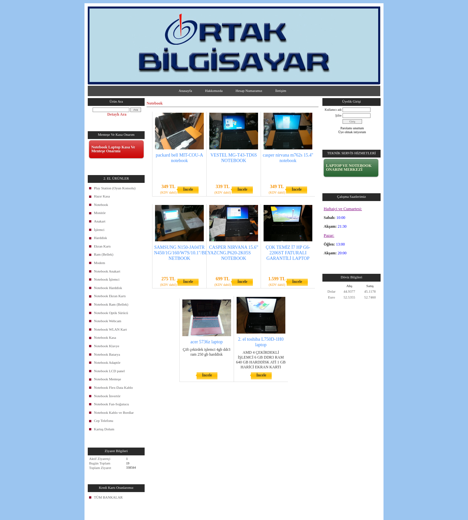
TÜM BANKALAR (108, 497)
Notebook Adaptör (107, 362)
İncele (188, 189)
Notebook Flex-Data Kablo (113, 387)
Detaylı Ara (116, 114)
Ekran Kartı (102, 246)
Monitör (100, 213)
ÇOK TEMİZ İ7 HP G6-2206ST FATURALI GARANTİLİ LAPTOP (288, 253)
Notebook (101, 205)
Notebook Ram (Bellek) (111, 304)
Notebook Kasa (105, 337)
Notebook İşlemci (107, 279)
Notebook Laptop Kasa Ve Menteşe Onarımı (113, 149)
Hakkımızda (214, 91)
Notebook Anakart (107, 271)
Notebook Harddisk (108, 288)
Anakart (99, 221)
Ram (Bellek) (103, 254)
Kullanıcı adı (333, 109)
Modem (99, 263)
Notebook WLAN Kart (110, 329)
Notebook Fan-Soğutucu (111, 404)
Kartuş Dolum (104, 429)
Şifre (338, 115)
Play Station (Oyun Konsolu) (115, 188)
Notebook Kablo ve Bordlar (114, 412)
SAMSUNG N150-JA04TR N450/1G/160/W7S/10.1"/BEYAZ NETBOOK (185, 253)
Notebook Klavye (106, 346)
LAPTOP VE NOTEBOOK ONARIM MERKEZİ (348, 167)
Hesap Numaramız (249, 91)
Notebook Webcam (107, 321)
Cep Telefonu (103, 421)
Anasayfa (185, 91)
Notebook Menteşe (107, 379)
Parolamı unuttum (352, 128)
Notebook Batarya (107, 354)
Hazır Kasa (102, 196)
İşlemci (99, 230)
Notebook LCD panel (109, 371)
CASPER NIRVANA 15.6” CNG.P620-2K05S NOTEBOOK (233, 253)
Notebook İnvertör (107, 396)
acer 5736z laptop (206, 341)
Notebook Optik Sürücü (111, 313)
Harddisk (100, 238)
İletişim (280, 91)
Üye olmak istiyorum (352, 132)
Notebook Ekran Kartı (110, 296)
